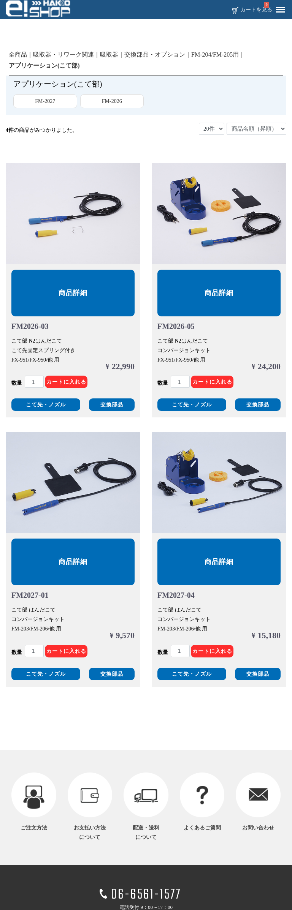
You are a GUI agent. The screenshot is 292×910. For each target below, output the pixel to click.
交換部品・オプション (154, 54)
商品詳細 (73, 293)
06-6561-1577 (146, 895)
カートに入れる (66, 382)
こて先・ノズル (46, 405)
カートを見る (256, 10)
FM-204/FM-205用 (215, 54)
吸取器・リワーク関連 (63, 54)
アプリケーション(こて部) (44, 65)
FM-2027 (45, 101)
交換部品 (111, 405)
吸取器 (109, 54)
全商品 (18, 54)
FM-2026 (112, 101)
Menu (278, 6)
